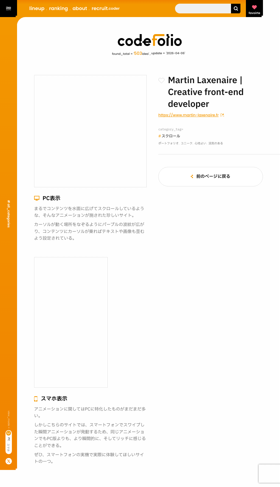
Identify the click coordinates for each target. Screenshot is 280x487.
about (79, 8)
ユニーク (186, 144)
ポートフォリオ (168, 144)
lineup (36, 8)
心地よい (200, 144)
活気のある (215, 144)
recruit (106, 8)
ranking (58, 8)
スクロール (171, 136)
